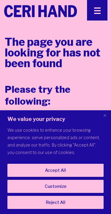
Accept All (55, 170)
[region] (55, 162)
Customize (56, 186)
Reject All (55, 202)
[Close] (104, 115)
